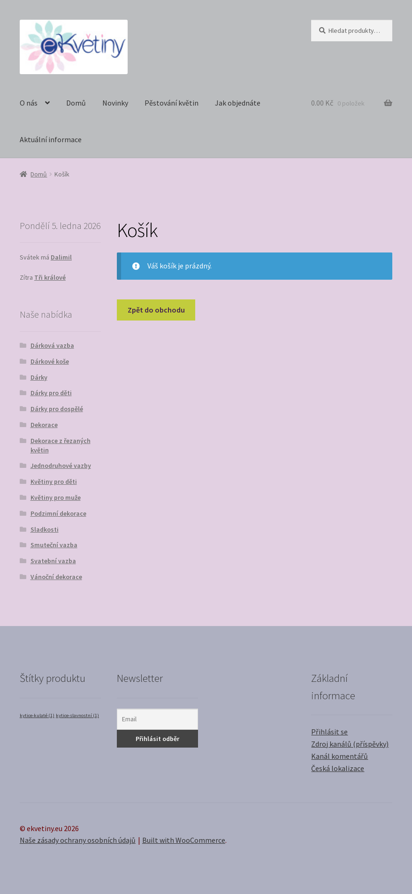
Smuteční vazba (54, 545)
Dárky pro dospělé (57, 409)
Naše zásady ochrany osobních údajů (78, 840)
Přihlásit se (329, 731)
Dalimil (61, 257)
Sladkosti (45, 529)
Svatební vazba (53, 561)
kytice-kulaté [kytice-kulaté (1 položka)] (37, 715)
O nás (29, 102)
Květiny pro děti (54, 481)
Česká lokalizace (337, 768)
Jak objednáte (237, 102)
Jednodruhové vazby (61, 465)
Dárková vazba (52, 345)
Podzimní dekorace (58, 513)
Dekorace (44, 424)
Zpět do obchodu (156, 309)
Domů (76, 102)
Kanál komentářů (339, 756)
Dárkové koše (50, 361)
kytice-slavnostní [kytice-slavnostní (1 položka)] (77, 715)
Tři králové (50, 277)
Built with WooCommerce (183, 840)
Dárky (39, 377)
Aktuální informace (51, 139)
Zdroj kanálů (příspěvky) (350, 744)
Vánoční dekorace (56, 577)
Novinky (115, 102)
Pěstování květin (171, 102)
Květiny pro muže (56, 497)
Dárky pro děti (51, 393)
